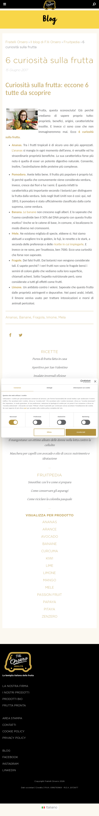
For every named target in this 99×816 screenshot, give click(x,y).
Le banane (29, 212)
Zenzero (49, 616)
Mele (49, 587)
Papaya (49, 602)
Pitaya (49, 609)
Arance (49, 529)
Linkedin (9, 770)
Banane (25, 317)
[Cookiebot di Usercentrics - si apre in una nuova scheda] (77, 381)
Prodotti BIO (12, 699)
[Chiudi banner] (95, 381)
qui (25, 408)
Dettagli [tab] (49, 388)
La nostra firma (15, 686)
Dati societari (27, 788)
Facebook (10, 757)
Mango (49, 580)
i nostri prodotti (15, 692)
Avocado (49, 536)
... (49, 467)
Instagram (10, 763)
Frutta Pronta (14, 705)
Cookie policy (13, 731)
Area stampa (12, 718)
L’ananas (17, 150)
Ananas (11, 317)
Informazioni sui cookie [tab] (81, 388)
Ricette (49, 352)
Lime (49, 565)
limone (51, 317)
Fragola (39, 317)
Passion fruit (49, 594)
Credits (39, 788)
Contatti (9, 725)
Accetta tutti (81, 432)
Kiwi (49, 558)
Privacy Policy (14, 738)
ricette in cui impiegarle (68, 244)
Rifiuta (49, 432)
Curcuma (49, 551)
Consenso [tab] (17, 388)
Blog (6, 750)
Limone (49, 573)
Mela (62, 317)
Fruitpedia (49, 475)
